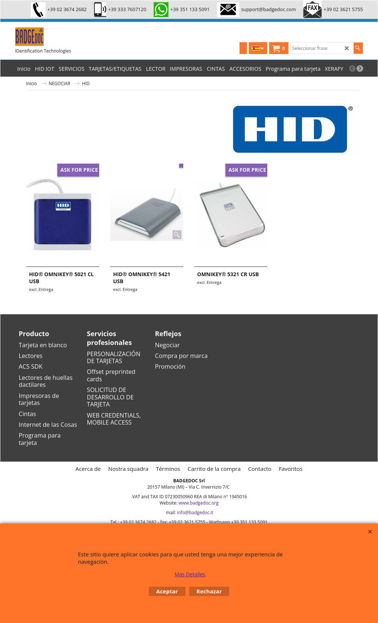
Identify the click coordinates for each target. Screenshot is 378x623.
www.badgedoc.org (198, 503)
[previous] (352, 68)
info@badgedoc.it (195, 512)
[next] (360, 68)
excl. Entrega (41, 289)
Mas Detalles (189, 574)
